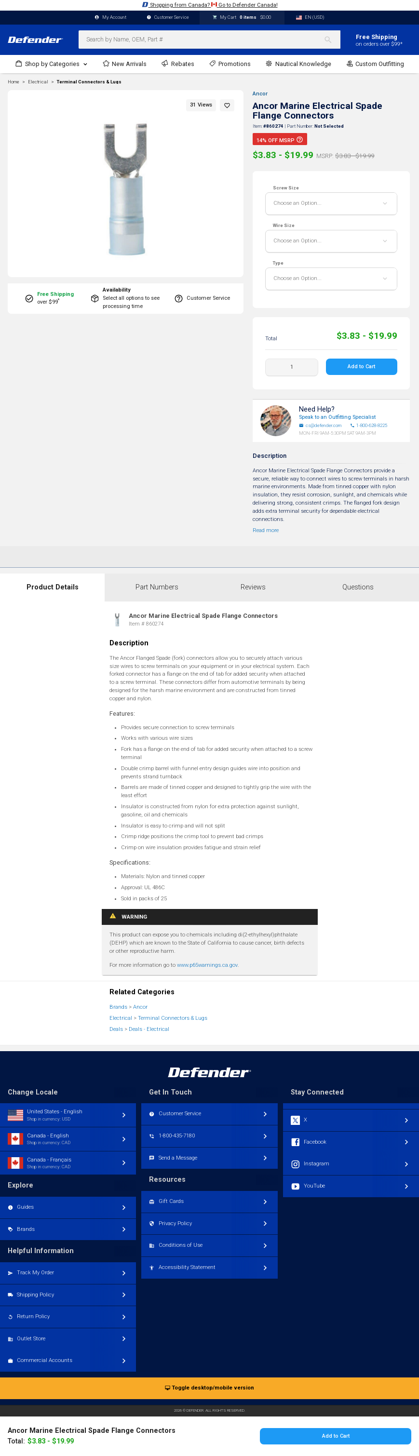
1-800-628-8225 (369, 425)
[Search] (332, 39)
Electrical (120, 1018)
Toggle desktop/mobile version (209, 1388)
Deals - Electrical (149, 1029)
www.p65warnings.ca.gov (207, 965)
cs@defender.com (320, 425)
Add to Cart (361, 366)
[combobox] (209, 39)
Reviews (253, 587)
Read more (266, 530)
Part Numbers (156, 587)
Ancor (260, 94)
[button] (227, 105)
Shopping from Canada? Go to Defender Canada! (210, 4)
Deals (116, 1029)
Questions (358, 587)
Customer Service (168, 17)
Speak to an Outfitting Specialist (337, 417)
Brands (118, 1007)
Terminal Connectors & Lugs (89, 82)
